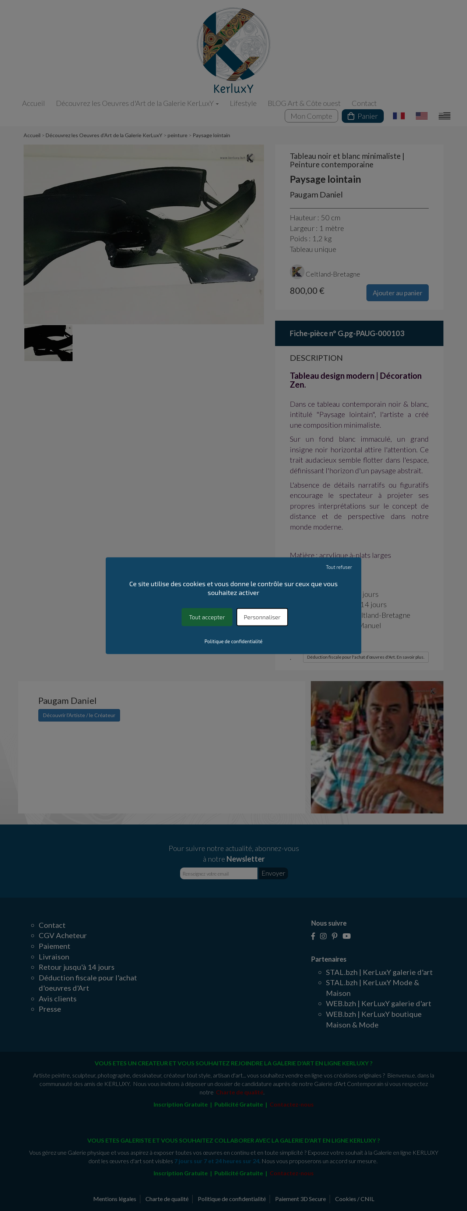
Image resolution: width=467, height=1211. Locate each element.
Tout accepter (207, 616)
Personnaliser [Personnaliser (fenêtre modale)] (262, 616)
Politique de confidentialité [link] (233, 641)
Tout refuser (339, 567)
